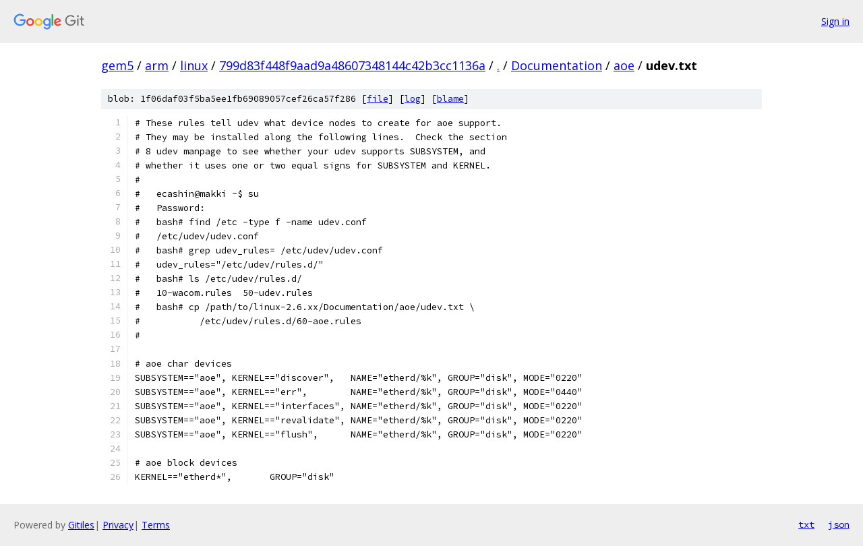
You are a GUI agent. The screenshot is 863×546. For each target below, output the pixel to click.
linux (194, 65)
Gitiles (81, 524)
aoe (624, 65)
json (839, 524)
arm (157, 65)
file (377, 98)
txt (806, 524)
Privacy (117, 524)
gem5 (117, 65)
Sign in (835, 21)
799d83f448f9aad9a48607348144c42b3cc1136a (352, 65)
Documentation (556, 65)
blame (450, 98)
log (413, 98)
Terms (156, 524)
